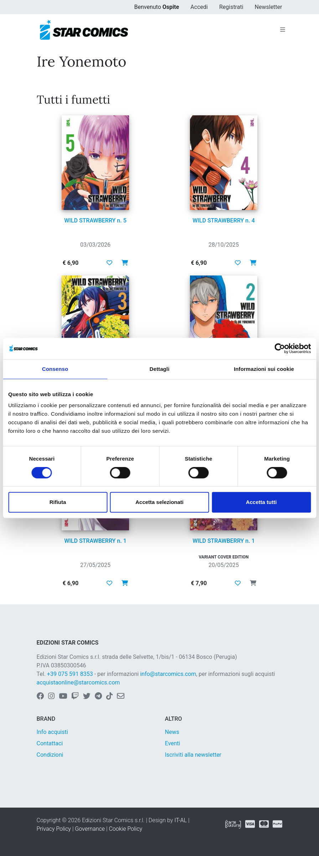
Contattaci (50, 743)
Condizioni (50, 754)
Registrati (231, 7)
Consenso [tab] (55, 369)
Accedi (199, 7)
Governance (90, 828)
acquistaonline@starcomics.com (78, 682)
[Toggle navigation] (282, 30)
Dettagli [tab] (160, 369)
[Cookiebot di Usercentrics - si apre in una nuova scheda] (279, 348)
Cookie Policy (125, 828)
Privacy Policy (54, 828)
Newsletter (268, 7)
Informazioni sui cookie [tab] (264, 369)
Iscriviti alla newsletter (193, 754)
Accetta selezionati (159, 502)
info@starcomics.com (168, 674)
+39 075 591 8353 (70, 674)
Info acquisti (52, 732)
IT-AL (180, 820)
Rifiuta (58, 502)
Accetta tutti (261, 502)
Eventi (172, 743)
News (172, 732)
